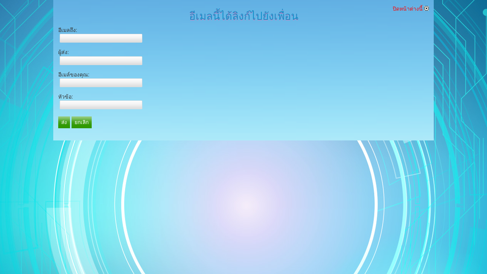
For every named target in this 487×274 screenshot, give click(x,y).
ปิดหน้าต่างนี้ (411, 9)
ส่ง (64, 122)
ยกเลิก (82, 122)
